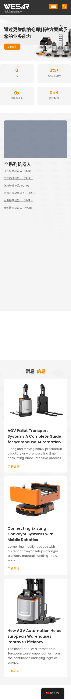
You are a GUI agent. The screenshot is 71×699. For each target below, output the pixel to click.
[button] (64, 6)
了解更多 (14, 466)
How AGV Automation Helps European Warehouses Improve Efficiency (34, 636)
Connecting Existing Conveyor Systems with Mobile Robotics (31, 534)
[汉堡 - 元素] (53, 6)
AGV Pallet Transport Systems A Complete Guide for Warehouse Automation (34, 436)
